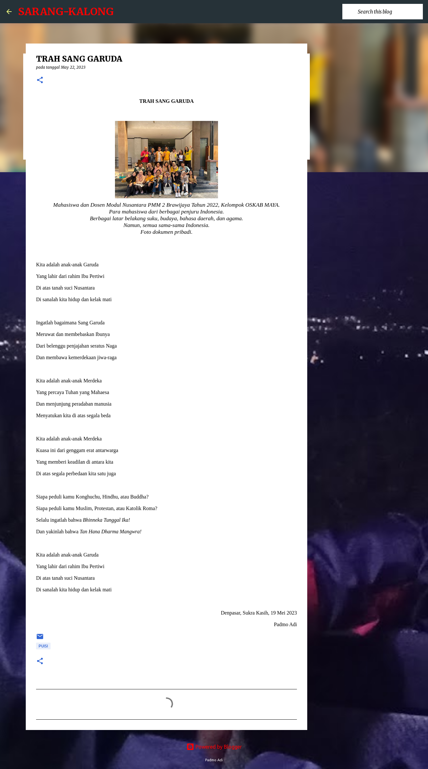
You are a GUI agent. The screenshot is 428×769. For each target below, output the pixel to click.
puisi (43, 646)
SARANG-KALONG (66, 11)
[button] (40, 80)
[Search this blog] (389, 11)
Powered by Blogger (214, 747)
